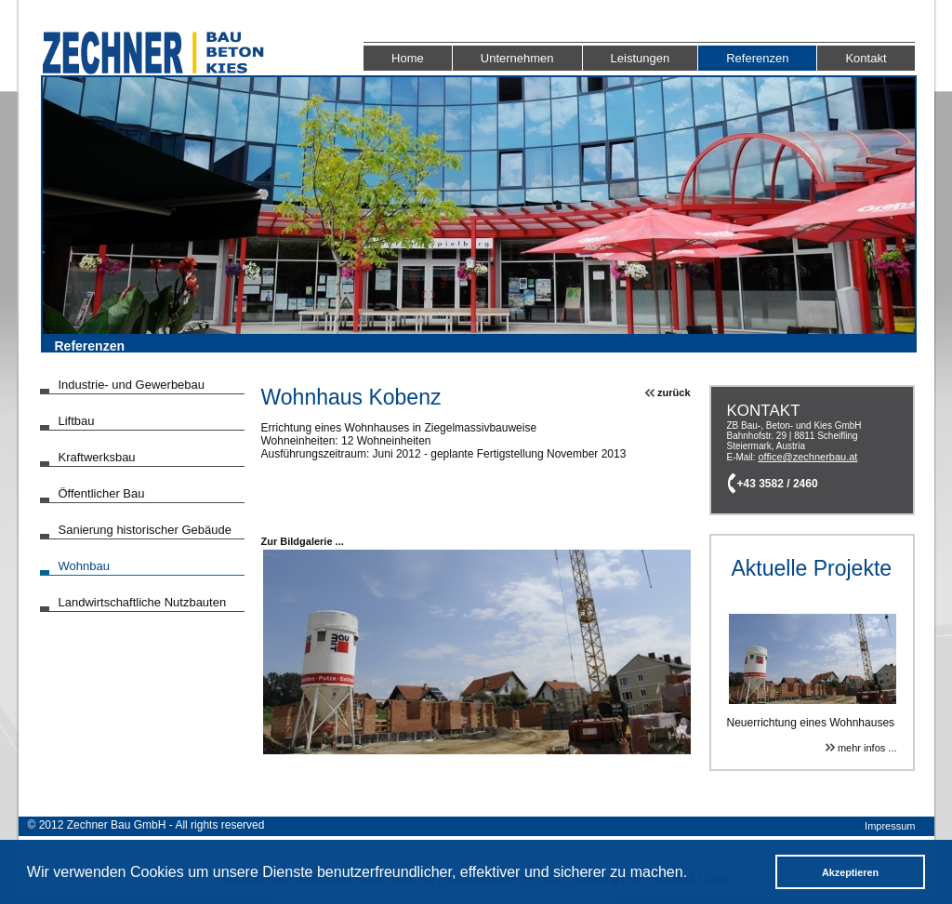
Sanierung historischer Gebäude (145, 530)
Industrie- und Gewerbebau (132, 385)
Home (407, 58)
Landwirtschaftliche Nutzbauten (143, 602)
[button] (693, 874)
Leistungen (640, 58)
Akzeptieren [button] (850, 872)
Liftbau (77, 421)
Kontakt (865, 58)
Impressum (890, 825)
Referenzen (757, 58)
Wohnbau (84, 566)
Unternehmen (517, 58)
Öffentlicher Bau (102, 493)
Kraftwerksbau (97, 457)
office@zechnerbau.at (807, 456)
